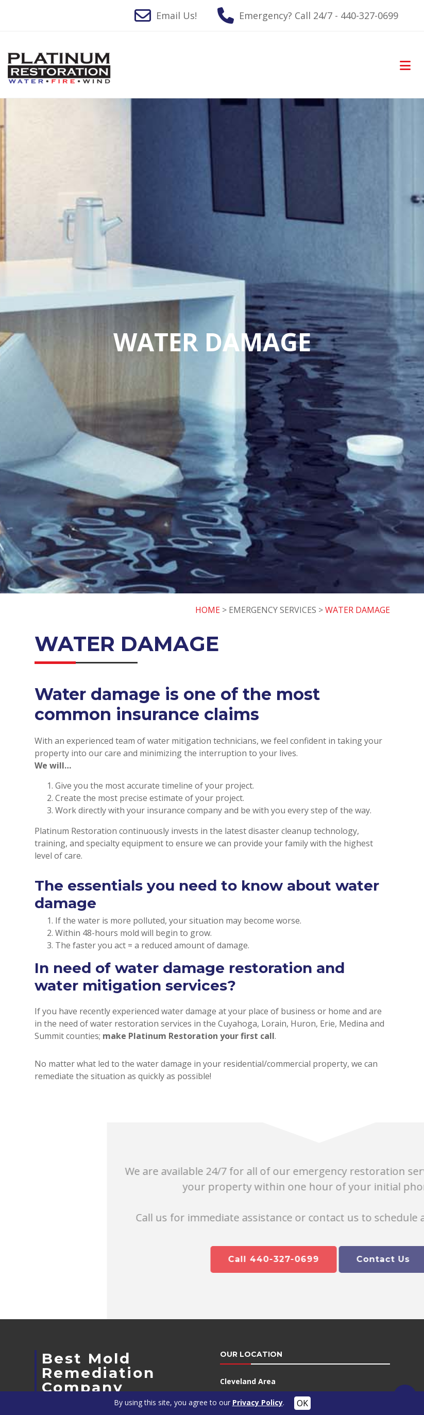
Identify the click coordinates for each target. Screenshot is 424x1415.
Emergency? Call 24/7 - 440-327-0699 (318, 15)
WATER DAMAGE (357, 610)
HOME (207, 610)
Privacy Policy (257, 1402)
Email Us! (176, 15)
